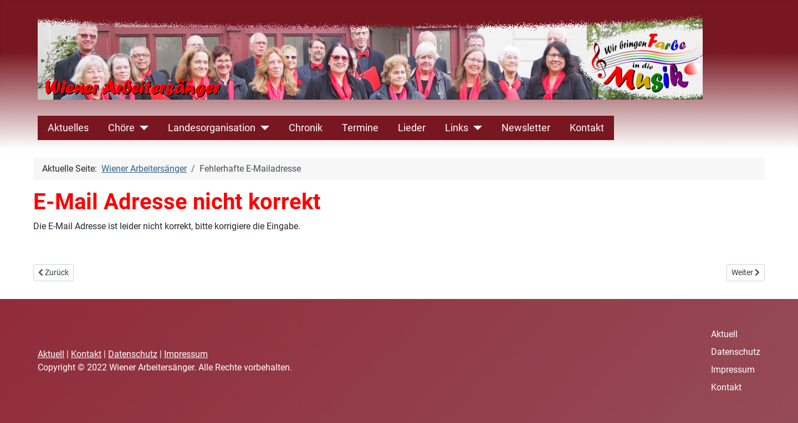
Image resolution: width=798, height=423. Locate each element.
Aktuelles (68, 127)
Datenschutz (132, 354)
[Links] (475, 128)
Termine (360, 127)
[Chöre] (142, 128)
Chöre (121, 127)
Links (456, 127)
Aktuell (51, 354)
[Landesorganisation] (262, 128)
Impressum (186, 354)
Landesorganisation (211, 127)
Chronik (306, 127)
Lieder (412, 127)
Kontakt (587, 127)
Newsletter (526, 127)
